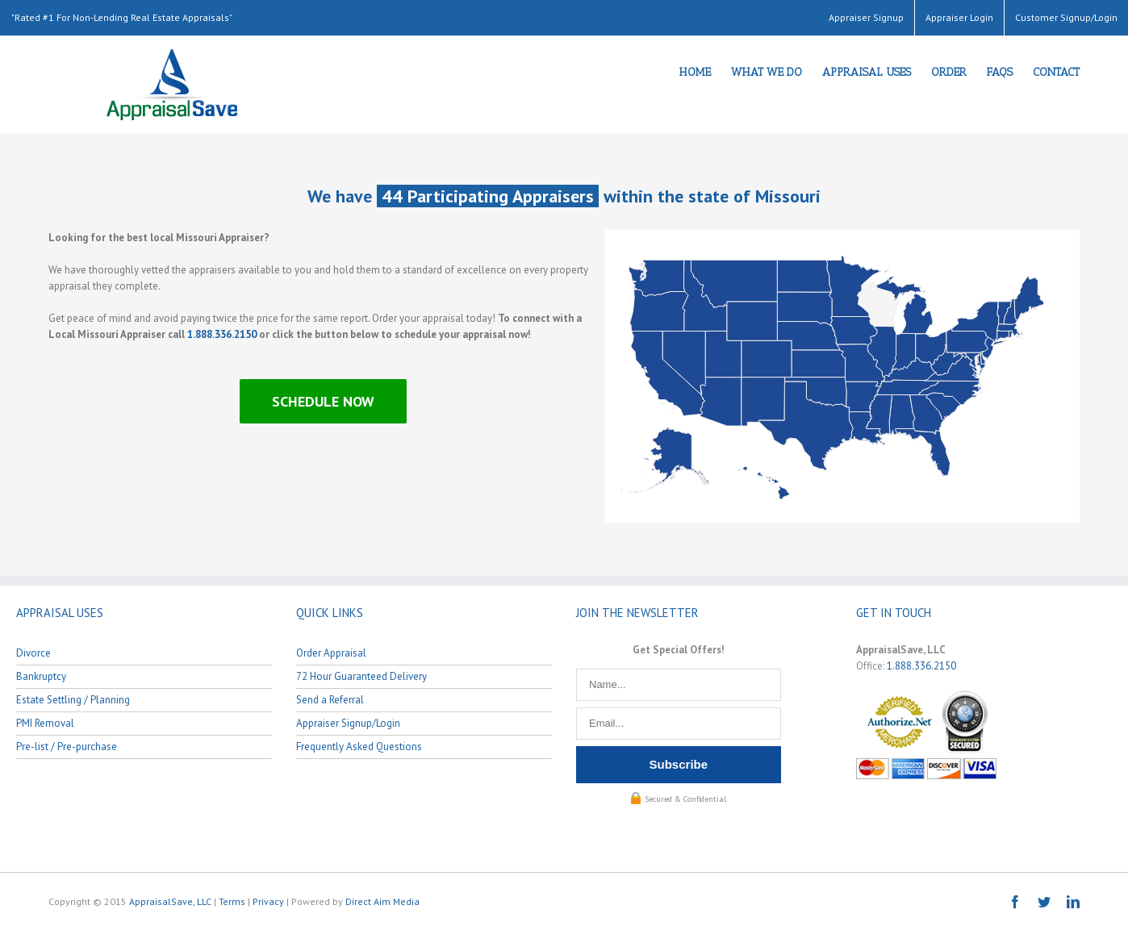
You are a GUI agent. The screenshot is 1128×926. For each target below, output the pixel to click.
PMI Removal (45, 723)
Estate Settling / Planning (73, 700)
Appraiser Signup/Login (348, 723)
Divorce (33, 653)
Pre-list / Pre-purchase (66, 746)
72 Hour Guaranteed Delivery (361, 676)
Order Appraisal (331, 653)
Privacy (268, 901)
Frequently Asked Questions (359, 746)
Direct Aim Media (382, 901)
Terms (232, 901)
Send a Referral (330, 700)
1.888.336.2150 (222, 334)
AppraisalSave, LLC (170, 901)
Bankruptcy (41, 676)
